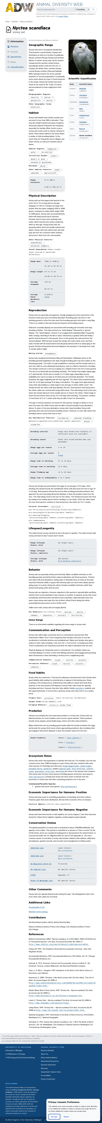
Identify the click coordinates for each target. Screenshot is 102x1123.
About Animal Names (49, 1057)
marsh (42, 166)
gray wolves (40, 771)
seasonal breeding (82, 418)
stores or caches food (60, 705)
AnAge (47, 297)
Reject (66, 1117)
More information (65, 850)
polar (33, 152)
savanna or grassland (41, 162)
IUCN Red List (37, 848)
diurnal (68, 612)
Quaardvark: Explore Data (51, 1072)
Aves (81, 109)
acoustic (83, 660)
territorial (76, 615)
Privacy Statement (48, 1079)
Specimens (14, 56)
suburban (35, 173)
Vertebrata (83, 102)
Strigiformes (84, 115)
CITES (33, 875)
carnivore (48, 698)
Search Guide (63, 16)
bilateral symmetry (40, 246)
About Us (44, 1054)
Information (15, 41)
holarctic (35, 107)
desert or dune (38, 159)
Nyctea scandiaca (26, 21)
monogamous (50, 354)
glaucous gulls (65, 768)
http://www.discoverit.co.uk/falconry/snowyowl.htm (56, 995)
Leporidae (79, 688)
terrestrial (46, 152)
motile (80, 612)
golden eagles (86, 766)
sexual (87, 421)
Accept (54, 1117)
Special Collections (48, 1065)
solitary (62, 615)
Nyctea (82, 129)
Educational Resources (50, 1061)
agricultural (50, 173)
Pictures (12, 46)
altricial (56, 507)
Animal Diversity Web (59, 4)
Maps (11, 62)
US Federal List (38, 869)
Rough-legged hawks (71, 766)
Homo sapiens (73, 738)
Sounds (12, 51)
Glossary (44, 1068)
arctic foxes (50, 771)
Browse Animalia (47, 1050)
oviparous (35, 424)
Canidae (70, 742)
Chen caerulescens (36, 777)
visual (57, 660)
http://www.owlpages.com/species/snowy (49, 1003)
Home (7, 21)
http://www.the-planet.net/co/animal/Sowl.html (60, 1010)
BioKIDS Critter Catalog (38, 912)
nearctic (35, 97)
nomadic (34, 615)
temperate (52, 149)
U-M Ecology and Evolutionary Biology (20, 1057)
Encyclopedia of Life (37, 907)
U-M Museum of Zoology (15, 1054)
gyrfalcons (48, 768)
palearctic (36, 100)
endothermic (36, 243)
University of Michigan (13, 1050)
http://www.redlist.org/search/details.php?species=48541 (59, 944)
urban (57, 170)
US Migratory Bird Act (41, 864)
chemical (35, 667)
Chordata (83, 95)
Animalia (15, 21)
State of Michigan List (42, 881)
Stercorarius (74, 747)
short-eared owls (79, 768)
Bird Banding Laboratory (69, 561)
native (47, 97)
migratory (47, 615)
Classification (15, 67)
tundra (53, 156)
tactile (69, 660)
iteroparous (63, 418)
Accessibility (46, 1075)
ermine (62, 771)
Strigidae (83, 122)
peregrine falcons (36, 768)
